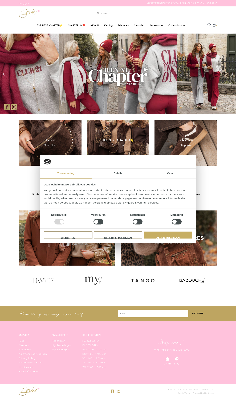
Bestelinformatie (28, 371)
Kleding (108, 25)
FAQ (21, 340)
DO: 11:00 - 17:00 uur (94, 353)
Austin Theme (184, 393)
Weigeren (68, 237)
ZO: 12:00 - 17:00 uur (94, 366)
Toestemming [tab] (65, 173)
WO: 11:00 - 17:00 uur (94, 349)
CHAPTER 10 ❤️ (76, 25)
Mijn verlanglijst (61, 349)
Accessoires (156, 25)
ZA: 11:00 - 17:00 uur (93, 362)
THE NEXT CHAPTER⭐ (50, 25)
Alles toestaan (168, 237)
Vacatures (25, 349)
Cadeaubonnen (177, 25)
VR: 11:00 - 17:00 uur (93, 358)
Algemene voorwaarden (33, 353)
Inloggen (24, 3)
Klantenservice (27, 366)
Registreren (58, 340)
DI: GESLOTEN (90, 345)
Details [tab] (118, 173)
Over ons (24, 345)
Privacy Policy (27, 358)
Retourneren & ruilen (30, 362)
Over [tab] (170, 173)
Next (224, 74)
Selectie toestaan (118, 237)
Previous (11, 74)
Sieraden (139, 25)
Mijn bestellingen (61, 345)
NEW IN (95, 25)
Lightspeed (209, 393)
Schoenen (123, 25)
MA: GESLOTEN (91, 340)
